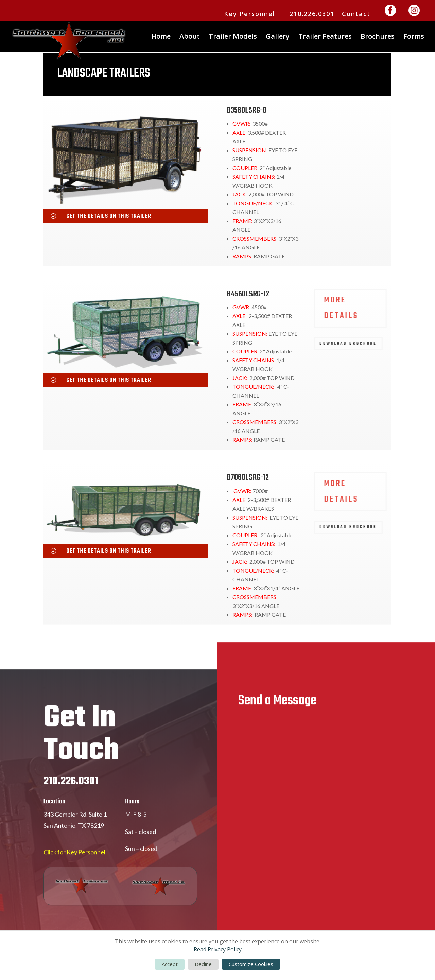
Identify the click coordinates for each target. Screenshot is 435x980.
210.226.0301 (312, 14)
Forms (413, 37)
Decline (203, 964)
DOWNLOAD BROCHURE (351, 159)
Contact (356, 14)
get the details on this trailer (108, 216)
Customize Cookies (251, 964)
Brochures (378, 37)
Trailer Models (233, 37)
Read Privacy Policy (218, 949)
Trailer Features (325, 37)
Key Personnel (249, 14)
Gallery (278, 37)
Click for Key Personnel (74, 878)
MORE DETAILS (344, 124)
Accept (170, 964)
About (189, 37)
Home (161, 37)
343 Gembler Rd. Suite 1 (75, 840)
